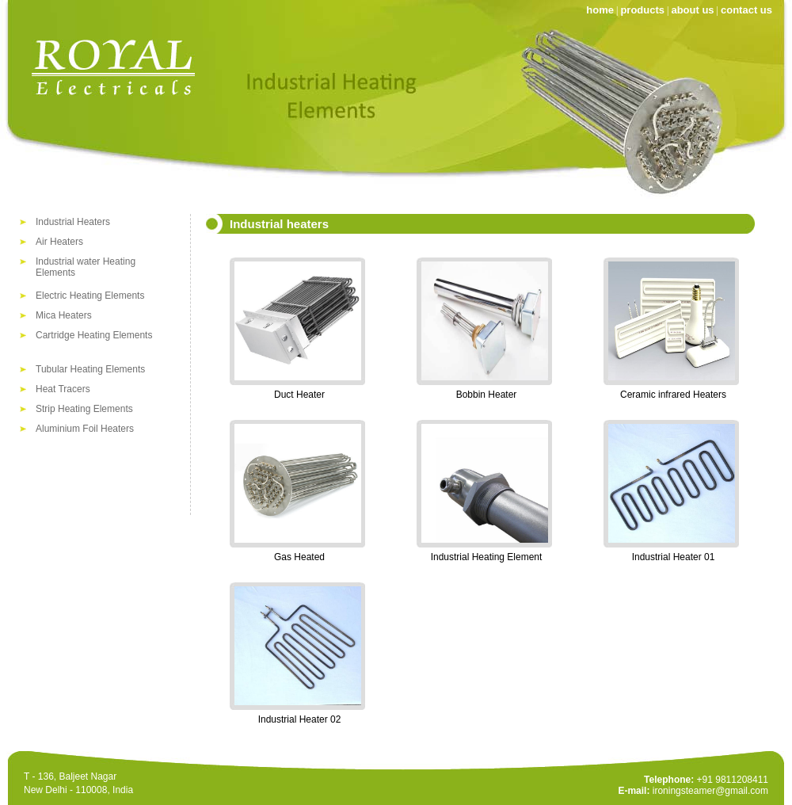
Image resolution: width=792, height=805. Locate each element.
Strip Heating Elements (84, 408)
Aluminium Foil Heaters (85, 428)
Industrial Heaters (73, 221)
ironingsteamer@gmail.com (710, 790)
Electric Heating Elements (90, 295)
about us (692, 10)
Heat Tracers (63, 389)
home (600, 10)
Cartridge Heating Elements (94, 335)
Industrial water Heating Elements (85, 264)
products (642, 10)
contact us (746, 10)
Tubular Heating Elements (90, 369)
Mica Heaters (64, 315)
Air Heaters (59, 241)
